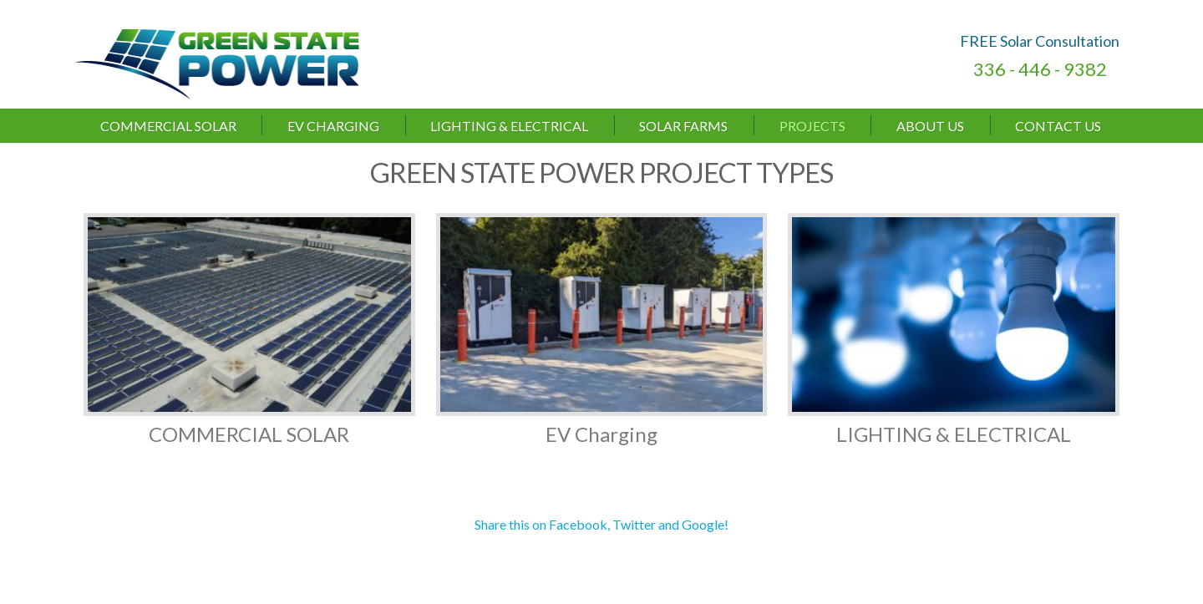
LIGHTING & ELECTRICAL (509, 126)
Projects (812, 126)
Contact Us (1058, 126)
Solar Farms (683, 126)
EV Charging (333, 126)
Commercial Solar (168, 126)
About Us (930, 126)
